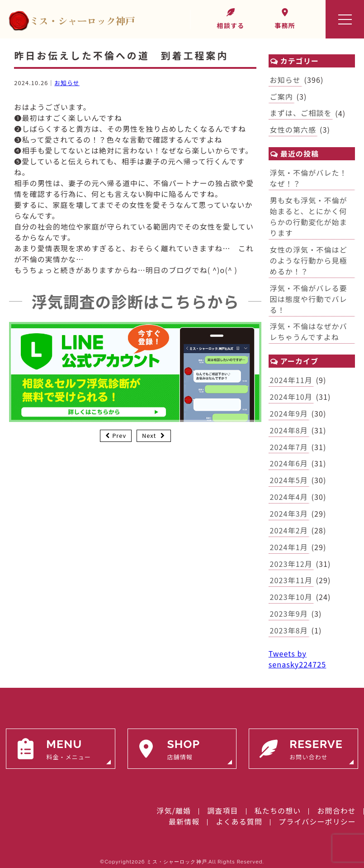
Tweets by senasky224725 (297, 659)
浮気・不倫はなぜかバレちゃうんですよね (308, 331)
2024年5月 (289, 480)
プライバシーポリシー (317, 821)
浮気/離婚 (173, 810)
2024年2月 (289, 530)
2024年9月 (289, 413)
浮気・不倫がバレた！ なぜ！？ (312, 178)
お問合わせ (336, 810)
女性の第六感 (293, 129)
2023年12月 (291, 563)
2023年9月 (289, 613)
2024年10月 (291, 396)
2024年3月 (289, 513)
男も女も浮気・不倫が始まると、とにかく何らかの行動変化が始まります (308, 216)
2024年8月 (289, 430)
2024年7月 (289, 446)
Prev (119, 435)
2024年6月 (289, 463)
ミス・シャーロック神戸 (177, 862)
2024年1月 (289, 547)
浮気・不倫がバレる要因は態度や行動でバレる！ (308, 299)
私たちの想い (278, 810)
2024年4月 (289, 496)
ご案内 (281, 96)
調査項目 (222, 810)
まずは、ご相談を (301, 112)
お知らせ (66, 82)
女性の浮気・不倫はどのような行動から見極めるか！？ (308, 260)
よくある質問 (239, 821)
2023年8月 (289, 630)
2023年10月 (291, 596)
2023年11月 (291, 580)
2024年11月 (291, 379)
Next (149, 435)
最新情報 (184, 821)
